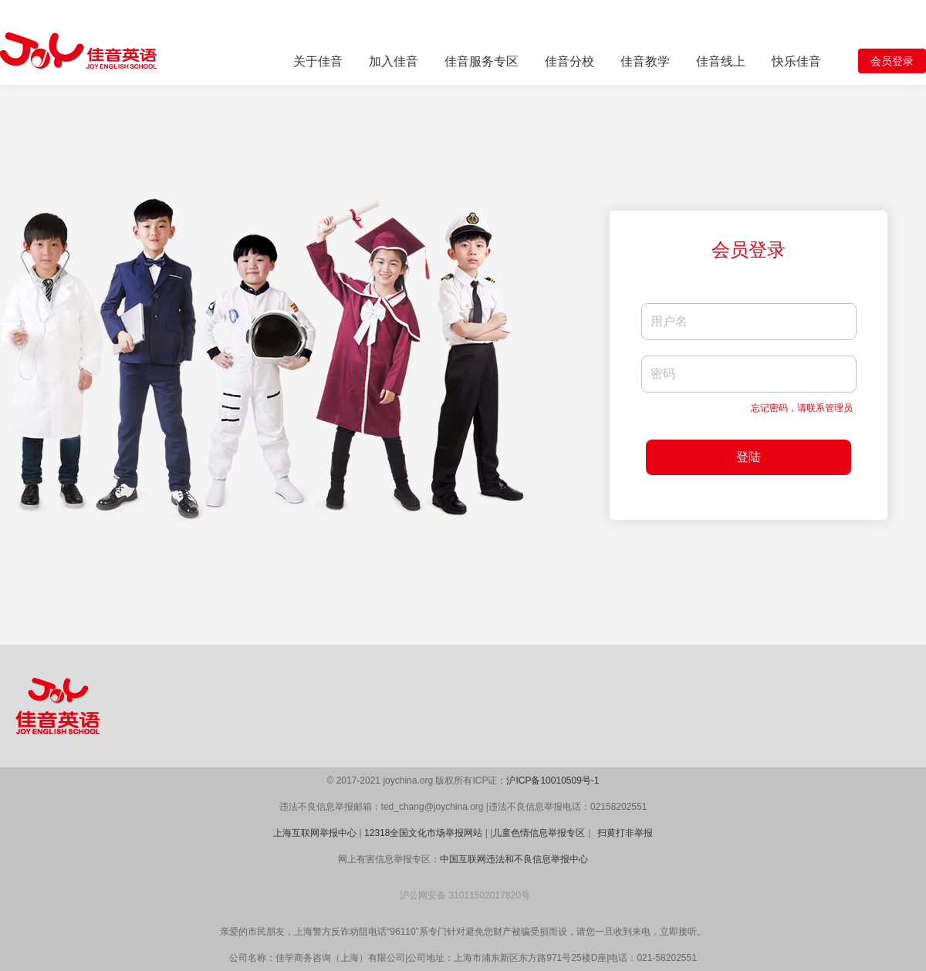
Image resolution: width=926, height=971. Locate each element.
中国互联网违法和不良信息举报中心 (514, 859)
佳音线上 (720, 61)
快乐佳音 (796, 61)
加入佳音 (393, 61)
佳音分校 (569, 61)
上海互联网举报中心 (315, 833)
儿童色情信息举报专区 (538, 833)
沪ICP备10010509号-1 (552, 780)
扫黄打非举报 (625, 833)
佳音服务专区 (481, 61)
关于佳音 (318, 61)
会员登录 (892, 61)
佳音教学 (645, 61)
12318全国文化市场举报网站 (423, 833)
